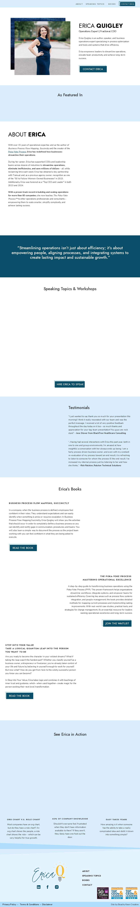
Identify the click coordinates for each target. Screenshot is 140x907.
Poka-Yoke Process (17, 151)
